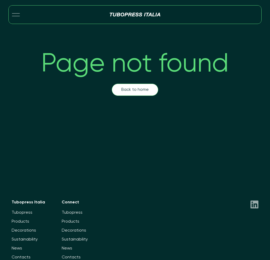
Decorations (24, 230)
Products (20, 221)
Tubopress (22, 213)
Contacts (21, 257)
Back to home (135, 90)
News (17, 248)
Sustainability (25, 239)
